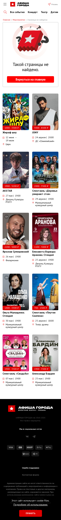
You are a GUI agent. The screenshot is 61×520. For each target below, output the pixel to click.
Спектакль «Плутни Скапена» (43, 314)
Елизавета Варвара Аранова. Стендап (43, 253)
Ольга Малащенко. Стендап (14, 314)
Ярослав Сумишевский (16, 251)
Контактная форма (30, 475)
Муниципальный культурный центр (42, 204)
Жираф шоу (10, 132)
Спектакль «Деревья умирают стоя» (44, 192)
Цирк (7, 144)
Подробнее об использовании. (30, 504)
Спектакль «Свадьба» (16, 373)
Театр (44, 12)
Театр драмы (40, 324)
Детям (54, 12)
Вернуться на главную (31, 79)
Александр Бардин (43, 373)
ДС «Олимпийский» (43, 141)
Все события (17, 12)
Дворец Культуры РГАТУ (13, 200)
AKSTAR (7, 190)
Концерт (33, 12)
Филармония (10, 260)
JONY (35, 132)
